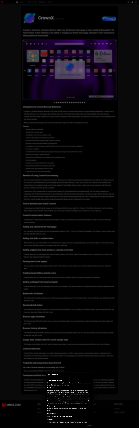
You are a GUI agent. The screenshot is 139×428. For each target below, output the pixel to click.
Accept (89, 426)
